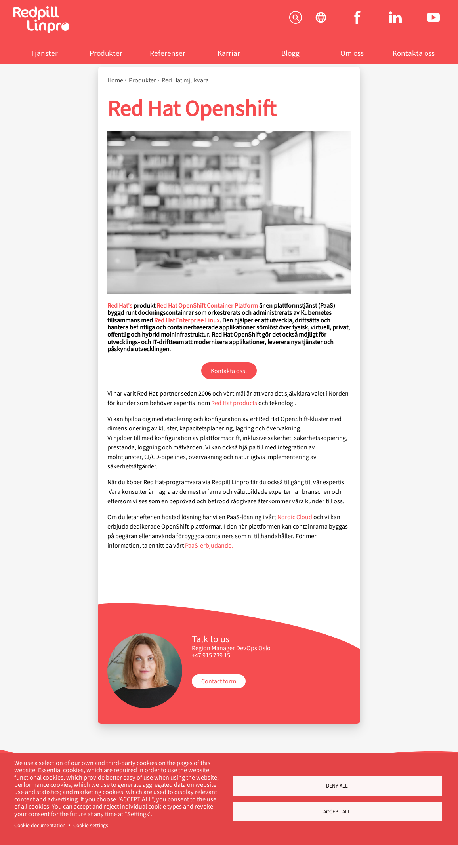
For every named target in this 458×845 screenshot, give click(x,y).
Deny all (337, 785)
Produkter (106, 53)
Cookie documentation (39, 825)
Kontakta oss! (229, 370)
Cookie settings (90, 825)
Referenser (167, 53)
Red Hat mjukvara (185, 80)
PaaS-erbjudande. (209, 545)
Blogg (290, 53)
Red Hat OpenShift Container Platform (207, 305)
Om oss (352, 53)
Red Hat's (119, 305)
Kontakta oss (414, 53)
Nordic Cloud (294, 516)
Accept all (337, 811)
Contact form (218, 681)
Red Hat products (234, 402)
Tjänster (44, 53)
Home (115, 80)
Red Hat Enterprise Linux (186, 320)
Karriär (229, 53)
